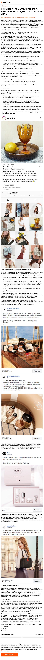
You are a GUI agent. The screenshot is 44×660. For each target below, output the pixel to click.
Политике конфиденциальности (9, 651)
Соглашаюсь (9, 654)
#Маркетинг (32, 17)
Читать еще (39, 634)
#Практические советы (22, 17)
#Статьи (14, 17)
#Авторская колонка (6, 17)
